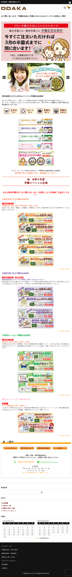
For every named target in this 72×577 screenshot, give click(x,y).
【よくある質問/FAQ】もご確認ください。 (36, 472)
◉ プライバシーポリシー (9, 511)
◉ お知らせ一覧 (6, 505)
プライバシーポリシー (9, 561)
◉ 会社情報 (4, 503)
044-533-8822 (25, 461)
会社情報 (5, 564)
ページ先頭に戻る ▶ (63, 269)
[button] (36, 77)
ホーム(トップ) (7, 546)
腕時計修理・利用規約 (9, 553)
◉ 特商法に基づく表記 (8, 508)
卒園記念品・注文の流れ (10, 549)
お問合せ (5, 568)
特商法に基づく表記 (8, 557)
